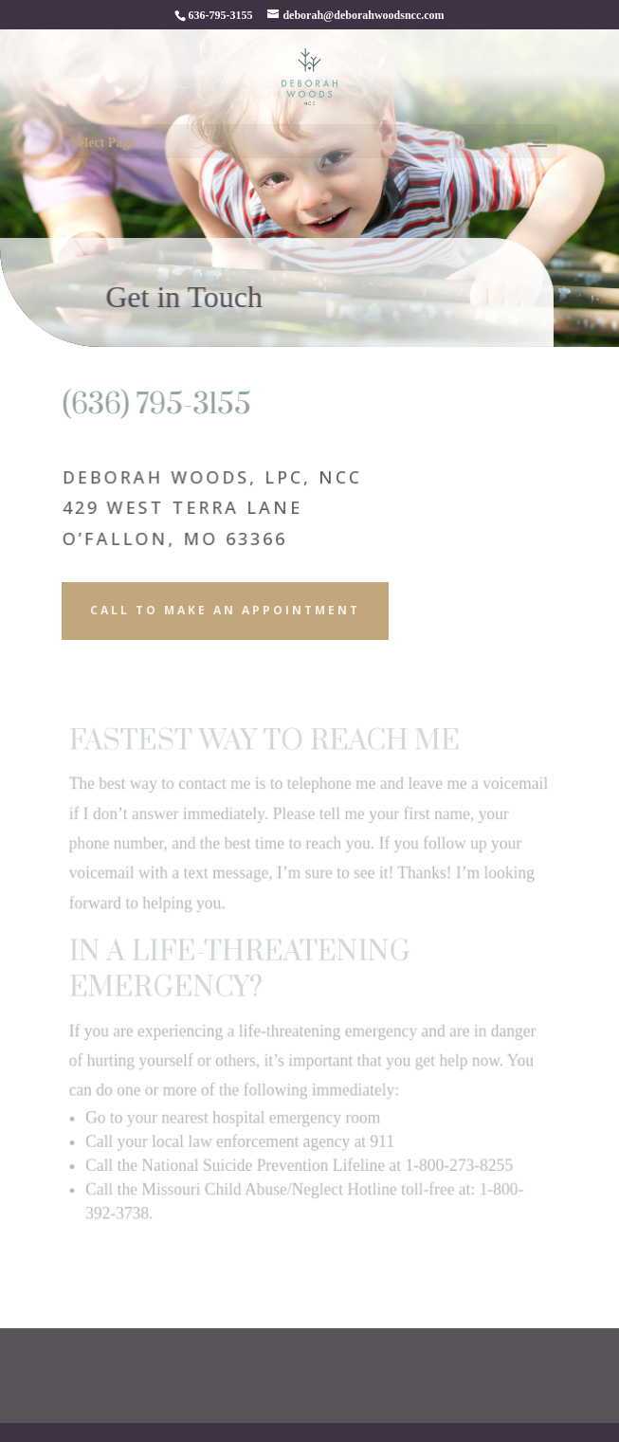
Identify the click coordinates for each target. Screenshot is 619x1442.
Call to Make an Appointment (225, 610)
